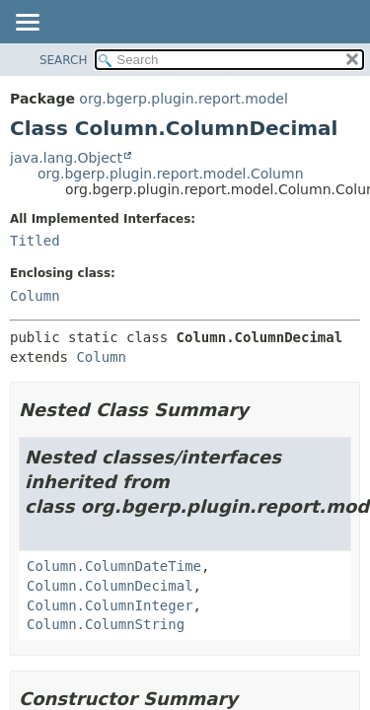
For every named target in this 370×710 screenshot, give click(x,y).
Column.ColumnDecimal (110, 586)
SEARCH (63, 60)
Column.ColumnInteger (110, 605)
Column (35, 296)
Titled (35, 240)
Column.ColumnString (106, 624)
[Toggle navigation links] (26, 23)
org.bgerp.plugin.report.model (183, 98)
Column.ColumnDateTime (114, 566)
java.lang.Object (66, 158)
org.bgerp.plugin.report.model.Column (170, 173)
